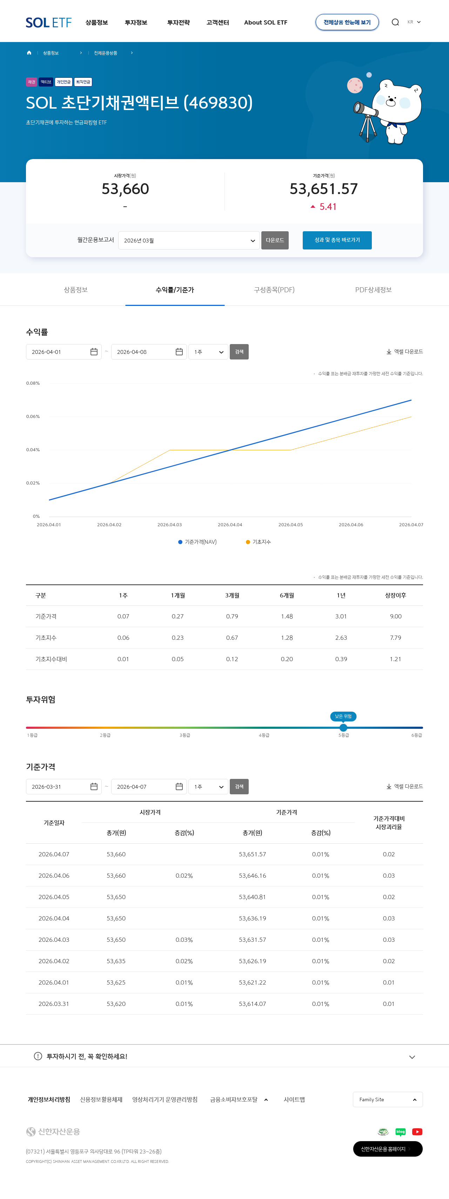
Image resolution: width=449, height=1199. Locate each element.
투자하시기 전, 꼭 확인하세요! (76, 1066)
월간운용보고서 (95, 239)
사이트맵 (294, 1099)
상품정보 (97, 22)
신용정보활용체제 (101, 1099)
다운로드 (275, 240)
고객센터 (218, 22)
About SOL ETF (265, 22)
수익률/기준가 (175, 289)
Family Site (372, 1099)
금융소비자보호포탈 (233, 1099)
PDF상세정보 (373, 289)
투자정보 (136, 22)
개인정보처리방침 (49, 1099)
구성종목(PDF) (274, 289)
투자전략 (178, 22)
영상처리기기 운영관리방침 (164, 1099)
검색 (239, 351)
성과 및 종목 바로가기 (337, 240)
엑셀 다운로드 (408, 351)
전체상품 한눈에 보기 (347, 22)
